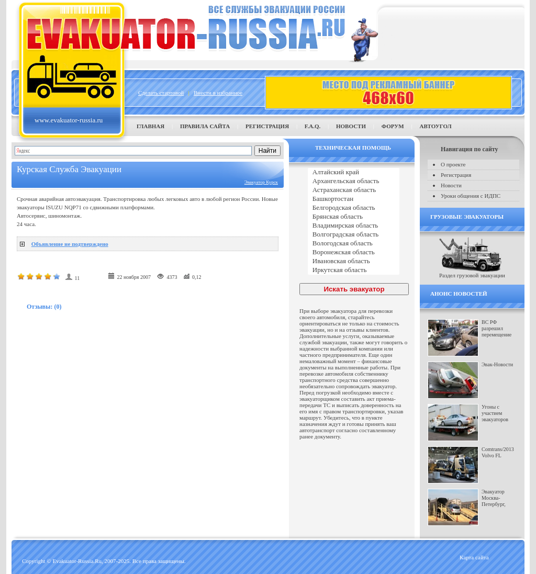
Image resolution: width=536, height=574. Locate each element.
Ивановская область (353, 261)
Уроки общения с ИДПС (470, 196)
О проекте (453, 164)
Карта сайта (474, 557)
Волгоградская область (353, 234)
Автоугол (435, 126)
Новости (351, 126)
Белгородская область (353, 208)
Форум (393, 126)
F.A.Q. (312, 126)
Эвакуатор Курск (261, 182)
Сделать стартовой (161, 92)
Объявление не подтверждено (69, 244)
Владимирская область (353, 225)
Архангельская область (353, 181)
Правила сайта (205, 126)
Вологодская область (353, 243)
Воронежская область (353, 252)
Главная (150, 126)
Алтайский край (353, 172)
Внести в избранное (218, 92)
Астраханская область (353, 190)
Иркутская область (353, 270)
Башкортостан (353, 199)
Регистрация (267, 126)
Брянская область (353, 216)
